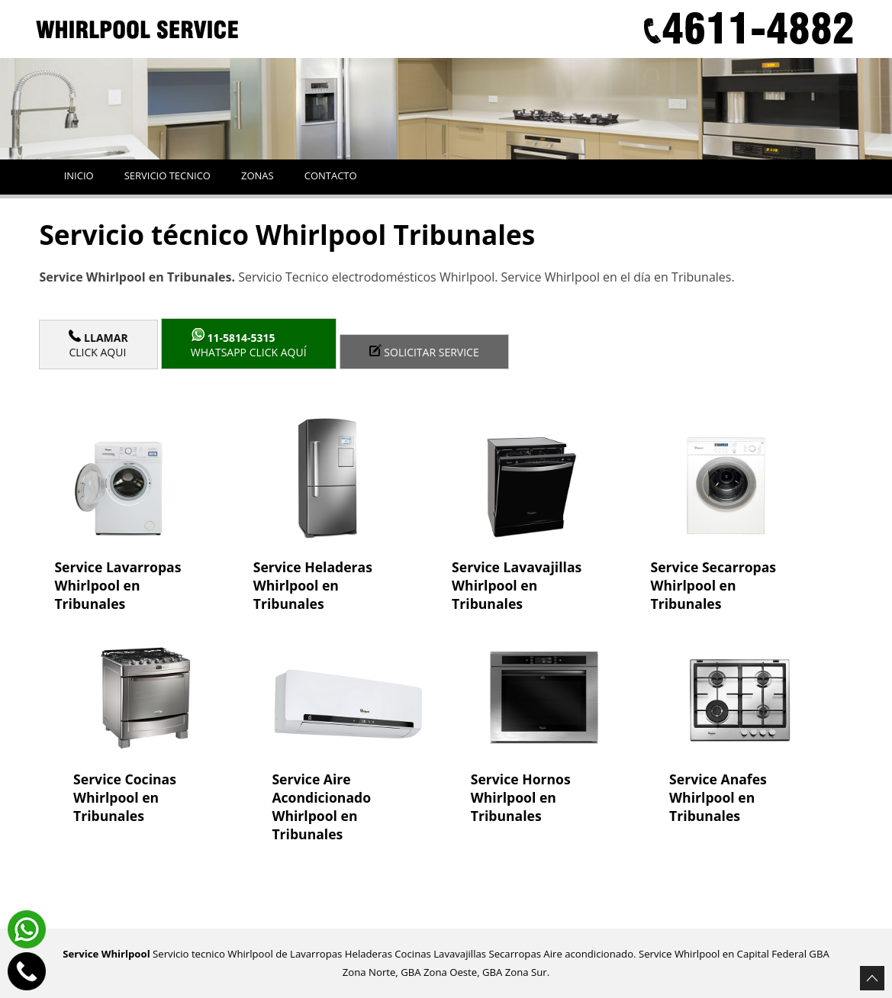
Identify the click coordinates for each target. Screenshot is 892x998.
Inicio (79, 175)
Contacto (330, 175)
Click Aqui (98, 344)
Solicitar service (424, 351)
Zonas (257, 175)
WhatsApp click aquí (249, 343)
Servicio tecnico (167, 175)
